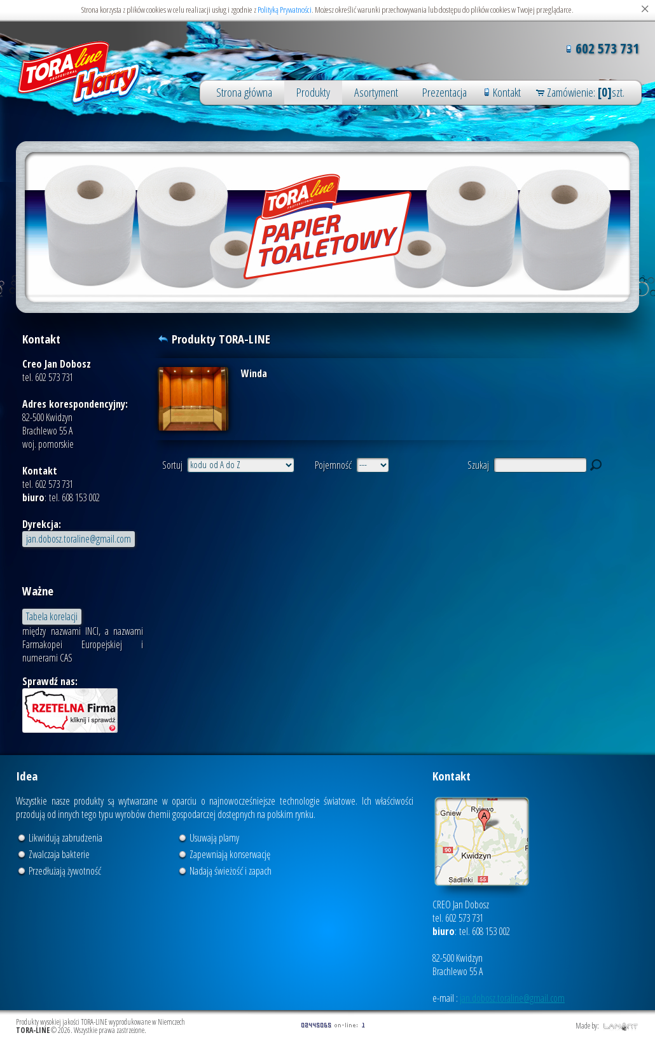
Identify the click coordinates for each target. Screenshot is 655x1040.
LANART (621, 1026)
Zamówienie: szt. (585, 92)
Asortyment (376, 92)
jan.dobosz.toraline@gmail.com (78, 539)
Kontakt (507, 92)
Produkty (313, 92)
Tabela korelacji (52, 616)
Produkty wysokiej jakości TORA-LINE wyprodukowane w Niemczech (79, 74)
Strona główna (244, 92)
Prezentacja (444, 92)
